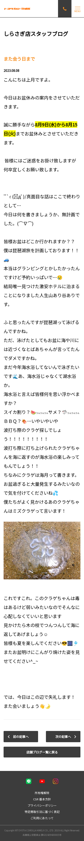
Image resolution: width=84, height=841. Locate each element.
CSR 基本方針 (42, 799)
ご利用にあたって (42, 818)
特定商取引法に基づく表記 (42, 811)
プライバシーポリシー (42, 805)
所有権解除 (42, 792)
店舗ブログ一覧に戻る (42, 752)
